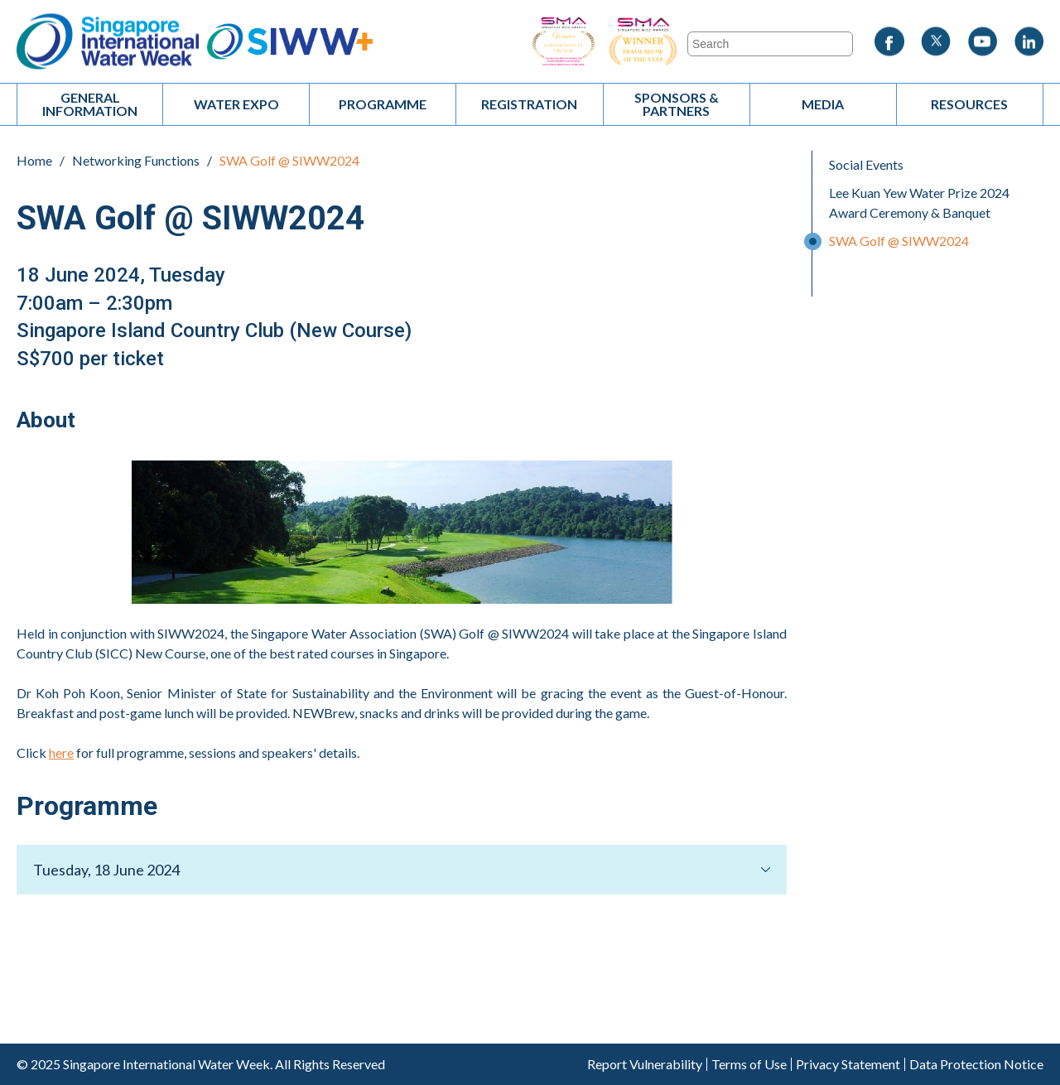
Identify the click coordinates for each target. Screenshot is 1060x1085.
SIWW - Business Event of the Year (563, 41)
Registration (529, 104)
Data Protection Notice (976, 1064)
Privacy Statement (848, 1064)
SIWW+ (290, 42)
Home (34, 160)
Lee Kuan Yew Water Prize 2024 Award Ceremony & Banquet (919, 202)
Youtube (982, 41)
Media (823, 104)
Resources (969, 104)
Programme (382, 104)
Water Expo (236, 104)
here (61, 752)
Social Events (866, 164)
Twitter (936, 41)
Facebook (889, 41)
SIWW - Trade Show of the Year (687, 42)
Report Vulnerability (644, 1064)
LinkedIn (1028, 41)
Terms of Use (749, 1064)
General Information (89, 103)
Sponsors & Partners (676, 103)
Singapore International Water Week (108, 42)
